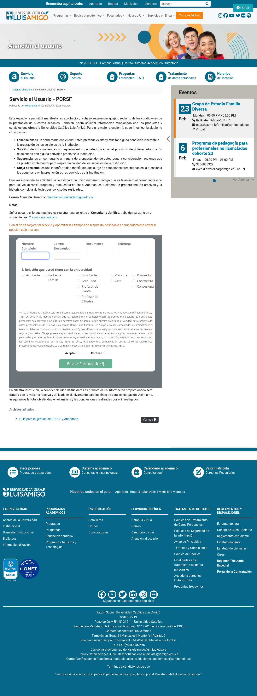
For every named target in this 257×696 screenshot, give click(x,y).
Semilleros (96, 520)
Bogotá (113, 4)
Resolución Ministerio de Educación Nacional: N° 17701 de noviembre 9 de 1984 (128, 626)
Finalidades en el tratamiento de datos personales (188, 564)
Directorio (171, 63)
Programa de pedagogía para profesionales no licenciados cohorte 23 (220, 148)
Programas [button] (61, 15)
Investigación (100, 509)
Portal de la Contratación (234, 571)
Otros (221, 554)
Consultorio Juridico (43, 217)
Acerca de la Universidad (20, 520)
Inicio (82, 63)
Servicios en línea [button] (160, 15)
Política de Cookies (187, 554)
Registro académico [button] (88, 15)
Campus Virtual (189, 15)
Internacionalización (17, 545)
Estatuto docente (229, 542)
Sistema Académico (149, 63)
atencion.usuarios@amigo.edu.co (70, 197)
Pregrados (53, 524)
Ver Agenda (243, 179)
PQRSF (93, 63)
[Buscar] (207, 4)
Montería (150, 4)
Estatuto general (228, 524)
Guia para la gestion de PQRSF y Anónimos (48, 419)
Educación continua (59, 536)
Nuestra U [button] (135, 15)
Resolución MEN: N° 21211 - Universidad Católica (128, 622)
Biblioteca (10, 538)
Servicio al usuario (22, 89)
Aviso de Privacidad (187, 542)
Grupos (94, 526)
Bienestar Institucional (18, 532)
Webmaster (31, 105)
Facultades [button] (114, 15)
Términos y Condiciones (190, 548)
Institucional (11, 526)
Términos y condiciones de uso (128, 666)
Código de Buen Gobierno (234, 530)
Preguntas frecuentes (189, 586)
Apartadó (95, 4)
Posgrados (53, 530)
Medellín (165, 492)
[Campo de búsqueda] (181, 4)
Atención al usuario (144, 538)
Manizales (131, 4)
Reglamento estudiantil (233, 536)
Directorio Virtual (143, 532)
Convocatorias (98, 532)
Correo (128, 63)
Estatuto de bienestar (231, 548)
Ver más (150, 419)
